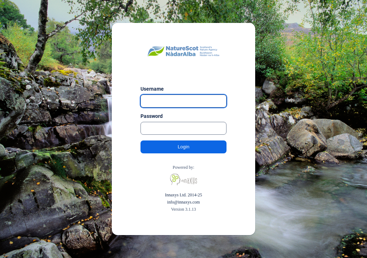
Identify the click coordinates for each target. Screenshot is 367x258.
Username (152, 89)
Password (151, 116)
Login (184, 146)
